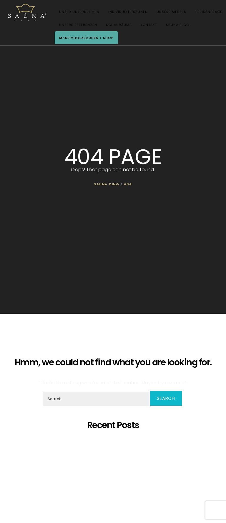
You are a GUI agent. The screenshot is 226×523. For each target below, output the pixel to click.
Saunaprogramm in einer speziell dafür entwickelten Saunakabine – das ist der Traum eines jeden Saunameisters (114, 449)
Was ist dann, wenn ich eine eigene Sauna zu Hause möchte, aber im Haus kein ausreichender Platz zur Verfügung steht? (114, 486)
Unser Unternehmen (77, 12)
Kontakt (147, 25)
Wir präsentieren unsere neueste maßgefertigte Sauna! (114, 473)
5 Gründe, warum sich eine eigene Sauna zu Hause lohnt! (114, 441)
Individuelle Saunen (126, 12)
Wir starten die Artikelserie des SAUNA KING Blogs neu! (114, 499)
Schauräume (117, 25)
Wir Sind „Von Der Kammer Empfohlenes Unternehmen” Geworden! (114, 494)
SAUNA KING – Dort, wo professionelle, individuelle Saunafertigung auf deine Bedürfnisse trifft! (114, 459)
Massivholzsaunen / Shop (84, 38)
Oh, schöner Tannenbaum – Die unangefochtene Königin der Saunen (114, 467)
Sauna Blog (175, 25)
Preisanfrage (207, 12)
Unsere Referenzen (76, 25)
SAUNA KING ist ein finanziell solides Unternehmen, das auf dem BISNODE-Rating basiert (114, 478)
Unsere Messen (170, 12)
